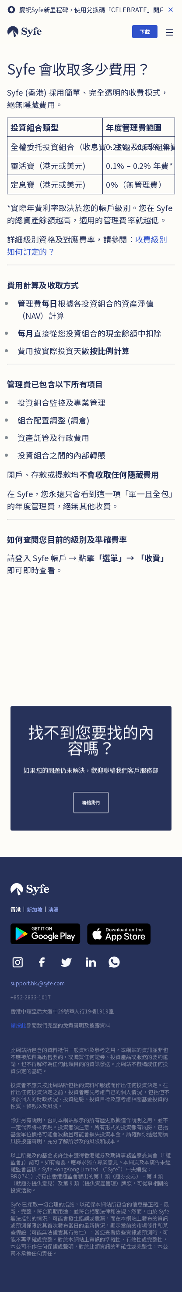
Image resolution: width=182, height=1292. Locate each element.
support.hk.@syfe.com (37, 983)
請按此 (18, 1025)
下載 (145, 31)
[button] (169, 31)
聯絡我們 (91, 807)
